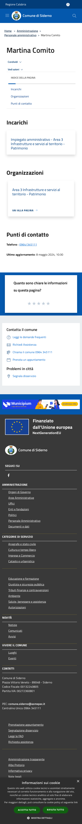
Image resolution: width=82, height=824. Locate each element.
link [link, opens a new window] (76, 802)
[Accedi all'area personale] (68, 4)
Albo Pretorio (16, 765)
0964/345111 (28, 244)
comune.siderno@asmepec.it (26, 704)
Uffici (11, 503)
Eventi (12, 658)
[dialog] (41, 801)
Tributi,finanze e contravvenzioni (28, 590)
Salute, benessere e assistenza (27, 601)
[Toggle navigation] (7, 15)
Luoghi (12, 652)
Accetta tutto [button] (27, 809)
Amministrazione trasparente (26, 759)
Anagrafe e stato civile (22, 544)
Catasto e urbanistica (21, 561)
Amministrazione (27, 31)
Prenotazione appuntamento (25, 724)
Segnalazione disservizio (23, 730)
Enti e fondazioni (18, 509)
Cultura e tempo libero (22, 550)
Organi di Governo (19, 492)
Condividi (15, 62)
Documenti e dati (18, 526)
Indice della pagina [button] (23, 77)
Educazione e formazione (23, 578)
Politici (12, 515)
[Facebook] (8, 475)
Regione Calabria (15, 4)
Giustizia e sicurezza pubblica (26, 584)
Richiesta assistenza (20, 742)
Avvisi (12, 636)
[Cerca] (74, 16)
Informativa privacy (20, 771)
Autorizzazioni (17, 607)
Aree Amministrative (21, 498)
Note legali (15, 776)
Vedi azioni (16, 69)
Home (8, 31)
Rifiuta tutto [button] (55, 809)
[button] (41, 818)
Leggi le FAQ (16, 736)
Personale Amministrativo (24, 521)
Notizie (12, 625)
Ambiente (14, 596)
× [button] (78, 781)
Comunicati (15, 630)
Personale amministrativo (20, 35)
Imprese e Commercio (21, 555)
